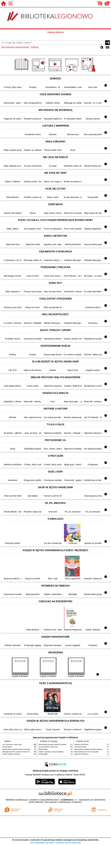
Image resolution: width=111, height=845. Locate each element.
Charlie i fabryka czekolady (11, 754)
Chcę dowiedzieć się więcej (42, 842)
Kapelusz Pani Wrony (81, 744)
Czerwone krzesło (80, 747)
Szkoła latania (7, 747)
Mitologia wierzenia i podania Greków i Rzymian (18, 752)
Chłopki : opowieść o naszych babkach (51, 752)
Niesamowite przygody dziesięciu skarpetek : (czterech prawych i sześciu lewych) (28, 749)
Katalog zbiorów (55, 32)
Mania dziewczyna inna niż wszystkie (87, 752)
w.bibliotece (68, 800)
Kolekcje (35, 47)
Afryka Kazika (43, 749)
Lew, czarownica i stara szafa (12, 744)
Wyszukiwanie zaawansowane (15, 47)
